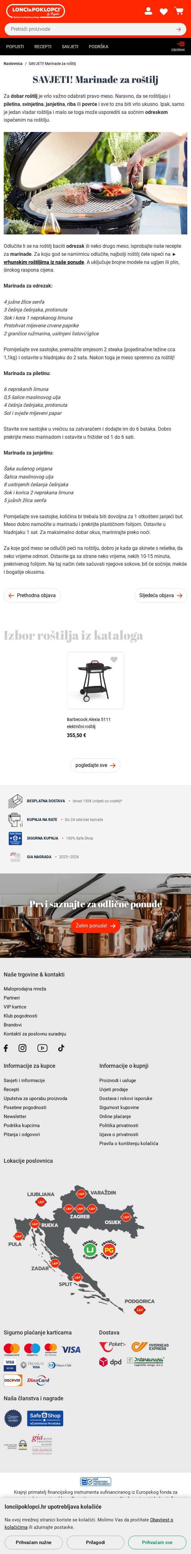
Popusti (15, 46)
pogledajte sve (91, 765)
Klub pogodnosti (20, 1016)
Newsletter (15, 1116)
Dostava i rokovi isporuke (125, 1098)
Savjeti (70, 46)
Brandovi (13, 1025)
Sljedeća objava (156, 595)
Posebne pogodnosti (25, 1107)
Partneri (12, 998)
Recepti (42, 46)
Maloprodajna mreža (25, 989)
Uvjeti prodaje (113, 1089)
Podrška (98, 46)
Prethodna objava (36, 595)
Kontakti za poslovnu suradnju (35, 1034)
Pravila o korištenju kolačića (128, 1143)
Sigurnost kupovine (119, 1107)
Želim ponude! (91, 926)
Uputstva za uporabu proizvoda (35, 1098)
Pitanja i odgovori (22, 1134)
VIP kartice (15, 1007)
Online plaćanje (115, 1116)
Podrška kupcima (22, 1125)
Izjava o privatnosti (118, 1134)
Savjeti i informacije (24, 1080)
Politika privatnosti (118, 1125)
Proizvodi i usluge (117, 1080)
